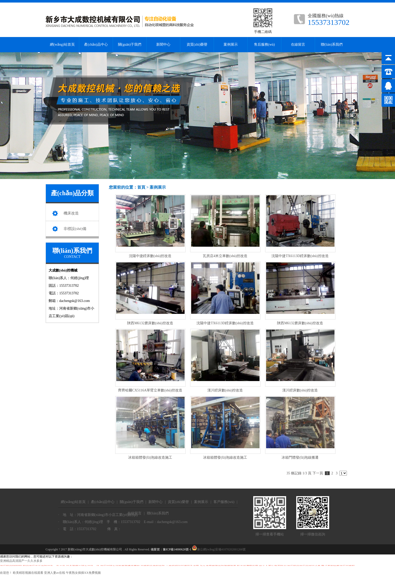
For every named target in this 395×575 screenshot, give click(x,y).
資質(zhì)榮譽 (197, 44)
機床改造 (71, 213)
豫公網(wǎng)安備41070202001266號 (219, 549)
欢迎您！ (6, 572)
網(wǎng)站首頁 (62, 44)
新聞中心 (163, 44)
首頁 (141, 187)
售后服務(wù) (264, 44)
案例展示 (231, 44)
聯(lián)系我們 (332, 44)
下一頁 (317, 473)
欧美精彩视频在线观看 (28, 572)
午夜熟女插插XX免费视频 (83, 572)
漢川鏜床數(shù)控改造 (225, 390)
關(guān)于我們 (130, 44)
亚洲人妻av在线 (54, 572)
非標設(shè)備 (75, 229)
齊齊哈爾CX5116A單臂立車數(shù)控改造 (150, 390)
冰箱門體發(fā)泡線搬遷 (300, 457)
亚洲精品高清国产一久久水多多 (21, 561)
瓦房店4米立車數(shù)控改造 (225, 256)
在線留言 (298, 44)
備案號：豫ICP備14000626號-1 (171, 549)
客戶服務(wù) (223, 502)
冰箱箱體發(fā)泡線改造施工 (150, 457)
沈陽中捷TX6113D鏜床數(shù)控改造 (299, 256)
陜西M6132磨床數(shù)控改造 (150, 323)
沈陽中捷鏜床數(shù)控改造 (150, 256)
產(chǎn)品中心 (96, 44)
